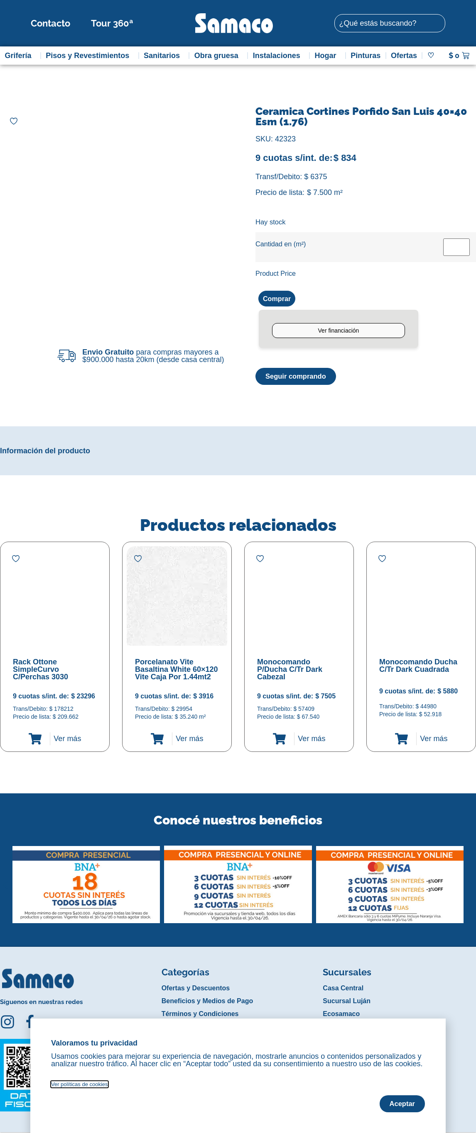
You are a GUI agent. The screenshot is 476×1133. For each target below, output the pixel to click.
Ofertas (404, 55)
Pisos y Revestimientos (89, 55)
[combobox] (389, 23)
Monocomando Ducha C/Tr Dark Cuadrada (418, 667)
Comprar (278, 299)
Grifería (20, 55)
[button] (5, 880)
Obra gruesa (218, 55)
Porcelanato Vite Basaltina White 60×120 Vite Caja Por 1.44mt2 (176, 670)
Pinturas (365, 55)
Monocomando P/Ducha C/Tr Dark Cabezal (289, 670)
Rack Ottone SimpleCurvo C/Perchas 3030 (40, 670)
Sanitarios (164, 55)
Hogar (327, 55)
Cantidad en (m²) (280, 244)
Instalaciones (278, 55)
